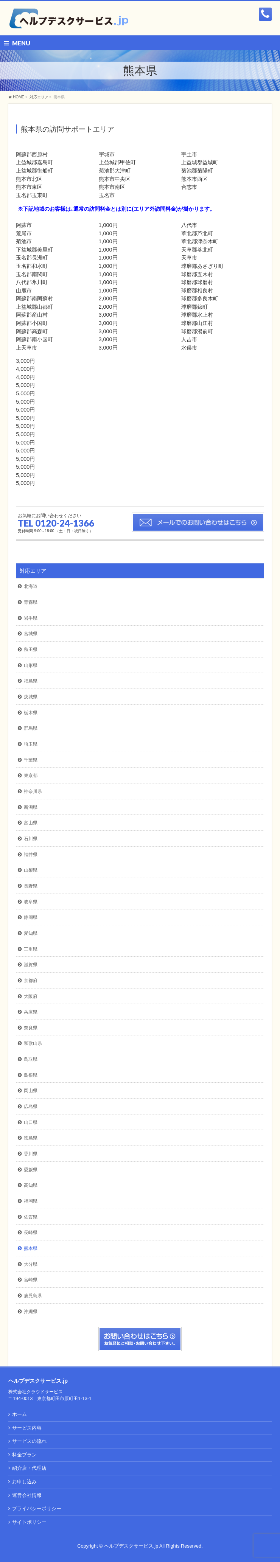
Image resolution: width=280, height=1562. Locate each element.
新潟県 (30, 807)
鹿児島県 (33, 1295)
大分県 (30, 1264)
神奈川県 (33, 791)
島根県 (30, 1075)
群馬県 (30, 728)
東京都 (30, 775)
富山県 (30, 822)
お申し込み (24, 1481)
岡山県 (30, 1090)
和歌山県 (33, 1043)
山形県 (30, 665)
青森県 (30, 602)
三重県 (30, 949)
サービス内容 (27, 1428)
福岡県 (30, 1201)
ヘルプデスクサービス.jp (131, 1546)
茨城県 (30, 696)
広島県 (30, 1106)
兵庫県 (30, 1012)
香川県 (30, 1153)
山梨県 (30, 870)
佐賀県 (30, 1217)
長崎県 (30, 1232)
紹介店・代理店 (29, 1468)
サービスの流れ (29, 1441)
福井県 (30, 854)
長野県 (30, 886)
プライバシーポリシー (36, 1508)
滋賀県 (30, 964)
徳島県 (30, 1138)
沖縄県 (30, 1311)
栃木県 (30, 712)
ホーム (19, 1414)
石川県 (30, 838)
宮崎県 (30, 1279)
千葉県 (30, 760)
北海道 (30, 586)
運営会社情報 (27, 1495)
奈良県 (30, 1027)
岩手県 (30, 618)
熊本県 (30, 1248)
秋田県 (30, 649)
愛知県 (30, 933)
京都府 (30, 980)
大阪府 (30, 996)
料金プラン (24, 1455)
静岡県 (30, 917)
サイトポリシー (29, 1522)
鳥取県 (30, 1059)
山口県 (30, 1122)
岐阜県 (30, 902)
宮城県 (30, 633)
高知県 (30, 1185)
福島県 (30, 681)
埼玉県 (30, 744)
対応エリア (33, 571)
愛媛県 (30, 1169)
